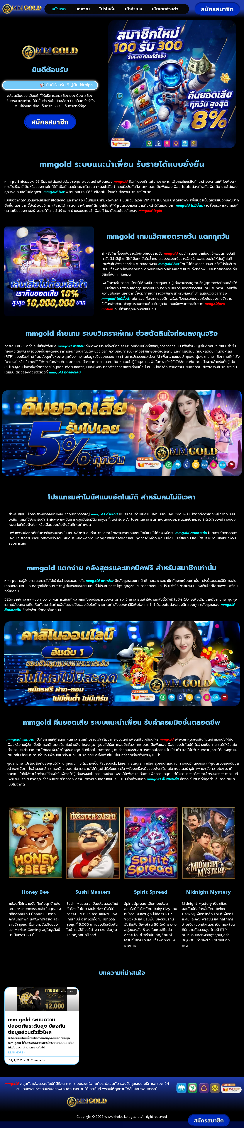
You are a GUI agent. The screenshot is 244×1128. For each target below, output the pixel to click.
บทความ (82, 9)
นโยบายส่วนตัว (165, 9)
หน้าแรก (59, 9)
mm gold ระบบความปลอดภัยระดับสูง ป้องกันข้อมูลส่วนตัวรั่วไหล (36, 1029)
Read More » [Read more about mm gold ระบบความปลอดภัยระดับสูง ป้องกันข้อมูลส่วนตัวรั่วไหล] (16, 1056)
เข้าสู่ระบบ (133, 9)
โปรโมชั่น (107, 9)
